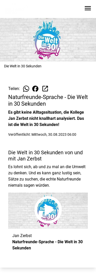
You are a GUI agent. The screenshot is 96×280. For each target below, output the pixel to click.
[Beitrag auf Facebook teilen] (35, 89)
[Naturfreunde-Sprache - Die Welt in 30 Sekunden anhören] (48, 211)
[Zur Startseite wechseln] (16, 9)
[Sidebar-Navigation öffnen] (88, 9)
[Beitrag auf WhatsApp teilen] (26, 89)
